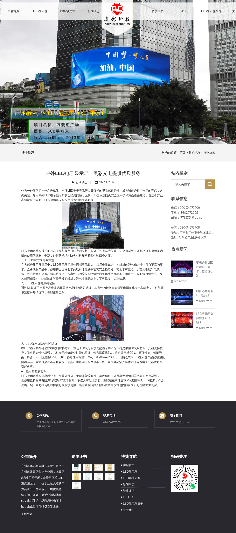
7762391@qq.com (180, 422)
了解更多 (27, 514)
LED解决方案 (66, 11)
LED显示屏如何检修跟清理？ (205, 318)
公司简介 (29, 456)
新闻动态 (93, 11)
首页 (182, 152)
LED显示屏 (40, 11)
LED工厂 (184, 11)
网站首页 (127, 465)
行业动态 (209, 152)
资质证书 (157, 11)
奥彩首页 (13, 11)
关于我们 (127, 510)
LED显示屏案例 (211, 11)
